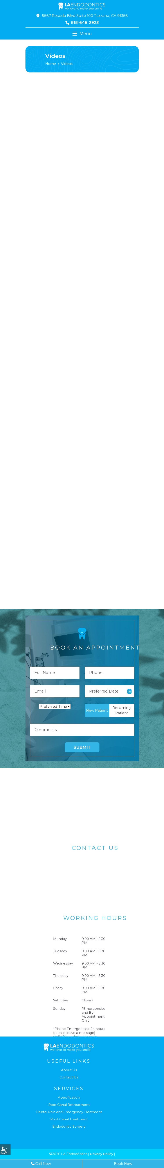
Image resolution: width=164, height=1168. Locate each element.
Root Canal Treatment (69, 1119)
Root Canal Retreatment (69, 1105)
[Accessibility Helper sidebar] (5, 1149)
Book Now (123, 1164)
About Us (69, 1070)
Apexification (69, 1098)
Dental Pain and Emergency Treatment (69, 1112)
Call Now (41, 1164)
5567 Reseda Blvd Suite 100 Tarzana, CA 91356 (82, 15)
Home (50, 64)
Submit (82, 747)
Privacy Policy (101, 1154)
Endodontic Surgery (68, 1126)
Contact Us (68, 1077)
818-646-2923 (82, 23)
